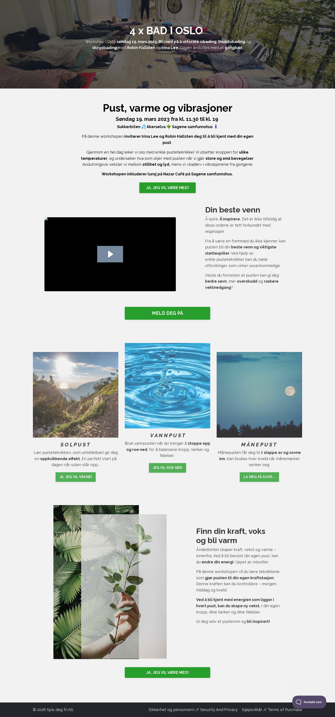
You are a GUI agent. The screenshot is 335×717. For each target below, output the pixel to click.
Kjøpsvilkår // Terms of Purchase (272, 709)
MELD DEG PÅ (167, 313)
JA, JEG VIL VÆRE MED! (167, 187)
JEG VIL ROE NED (167, 452)
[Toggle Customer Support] (309, 702)
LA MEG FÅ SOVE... (259, 493)
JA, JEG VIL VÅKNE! (75, 493)
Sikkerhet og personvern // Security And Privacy (193, 709)
